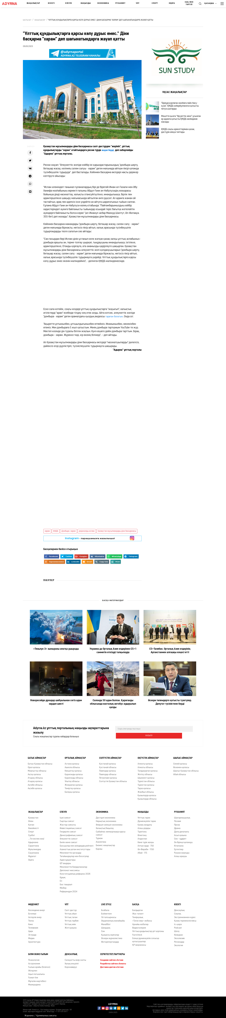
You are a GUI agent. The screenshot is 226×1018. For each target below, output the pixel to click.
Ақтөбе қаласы (35, 786)
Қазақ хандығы (145, 823)
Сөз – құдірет (180, 837)
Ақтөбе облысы (35, 783)
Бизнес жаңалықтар (105, 843)
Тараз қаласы (144, 786)
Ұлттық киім (70, 922)
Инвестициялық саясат (71, 826)
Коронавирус (71, 965)
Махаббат (106, 922)
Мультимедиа (34, 847)
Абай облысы (179, 772)
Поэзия (177, 819)
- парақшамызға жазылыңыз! (90, 538)
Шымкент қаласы (146, 776)
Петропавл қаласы (108, 776)
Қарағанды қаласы (74, 772)
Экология (178, 943)
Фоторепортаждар (110, 940)
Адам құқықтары (68, 858)
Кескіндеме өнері (36, 908)
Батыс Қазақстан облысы (40, 762)
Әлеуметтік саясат (69, 837)
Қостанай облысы (107, 765)
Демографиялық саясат (71, 833)
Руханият (120, 3)
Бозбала (105, 908)
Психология (33, 958)
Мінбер (63, 886)
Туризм (99, 836)
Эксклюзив (179, 936)
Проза (177, 823)
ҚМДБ (55, 531)
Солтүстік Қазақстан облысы (113, 779)
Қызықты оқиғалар (110, 933)
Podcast (178, 926)
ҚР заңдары (65, 861)
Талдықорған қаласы (148, 769)
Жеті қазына (71, 926)
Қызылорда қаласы (147, 793)
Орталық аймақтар (75, 756)
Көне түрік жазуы (146, 840)
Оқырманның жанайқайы (113, 919)
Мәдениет (33, 902)
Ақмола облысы (72, 765)
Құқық (62, 875)
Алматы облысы (145, 765)
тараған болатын (114, 316)
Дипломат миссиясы (70, 868)
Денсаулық (179, 908)
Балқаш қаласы (72, 790)
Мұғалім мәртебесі (37, 979)
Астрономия (34, 961)
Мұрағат (32, 854)
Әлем (30, 819)
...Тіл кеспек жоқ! (36, 837)
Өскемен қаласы (181, 765)
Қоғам (31, 823)
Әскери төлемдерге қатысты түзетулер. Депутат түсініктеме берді (170, 702)
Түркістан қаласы (146, 783)
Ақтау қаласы (34, 772)
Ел (61, 879)
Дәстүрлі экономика (105, 816)
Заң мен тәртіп (189, 3)
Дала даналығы (181, 830)
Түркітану (142, 830)
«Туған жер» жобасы (142, 919)
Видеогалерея (139, 926)
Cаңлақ (177, 912)
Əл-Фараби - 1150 (146, 847)
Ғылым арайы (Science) (39, 965)
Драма (177, 826)
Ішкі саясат (65, 816)
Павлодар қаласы (107, 769)
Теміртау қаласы (73, 786)
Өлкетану (142, 833)
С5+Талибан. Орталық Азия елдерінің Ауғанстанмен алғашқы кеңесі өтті (169, 651)
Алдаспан (142, 837)
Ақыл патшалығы (36, 972)
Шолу (176, 929)
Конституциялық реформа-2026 (75, 872)
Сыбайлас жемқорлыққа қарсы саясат (110, 831)
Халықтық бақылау (105, 826)
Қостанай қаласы (107, 762)
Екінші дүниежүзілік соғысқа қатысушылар (145, 937)
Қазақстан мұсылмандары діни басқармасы (117, 531)
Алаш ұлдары (144, 826)
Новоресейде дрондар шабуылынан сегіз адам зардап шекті (56, 702)
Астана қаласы (72, 762)
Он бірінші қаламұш (183, 840)
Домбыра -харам (68, 531)
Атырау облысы (35, 776)
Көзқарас (178, 933)
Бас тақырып (66, 882)
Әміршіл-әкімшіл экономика (109, 823)
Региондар (179, 940)
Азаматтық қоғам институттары (75, 847)
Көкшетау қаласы (73, 769)
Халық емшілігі (72, 961)
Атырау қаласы (35, 779)
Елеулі (68, 3)
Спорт (155, 3)
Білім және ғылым (38, 952)
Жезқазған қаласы (74, 783)
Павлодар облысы (107, 772)
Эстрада (32, 933)
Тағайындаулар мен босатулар (74, 854)
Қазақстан (33, 816)
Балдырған (137, 908)
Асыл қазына (180, 833)
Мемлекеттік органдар (70, 851)
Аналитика (101, 840)
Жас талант (138, 912)
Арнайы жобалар (140, 922)
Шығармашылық (182, 816)
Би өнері (32, 912)
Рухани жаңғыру (181, 851)
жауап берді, (109, 150)
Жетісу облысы (145, 772)
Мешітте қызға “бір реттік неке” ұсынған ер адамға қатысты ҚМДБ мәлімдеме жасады (181, 124)
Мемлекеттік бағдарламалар (73, 865)
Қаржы (99, 847)
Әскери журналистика (111, 936)
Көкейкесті (33, 826)
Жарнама (29, 1013)
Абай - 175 (142, 851)
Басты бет (27, 20)
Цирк (30, 929)
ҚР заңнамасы (139, 943)
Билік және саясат (68, 840)
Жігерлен (32, 968)
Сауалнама (33, 851)
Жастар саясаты (68, 823)
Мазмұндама (34, 982)
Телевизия (33, 926)
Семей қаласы (180, 762)
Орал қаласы (34, 765)
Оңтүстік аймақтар (148, 756)
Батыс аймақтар (37, 756)
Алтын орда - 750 (146, 844)
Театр (31, 919)
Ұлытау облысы (72, 779)
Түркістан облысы (146, 779)
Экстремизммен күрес (185, 915)
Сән (103, 929)
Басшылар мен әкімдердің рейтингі (76, 844)
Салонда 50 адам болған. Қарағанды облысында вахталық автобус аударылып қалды (113, 704)
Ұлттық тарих (144, 816)
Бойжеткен (106, 912)
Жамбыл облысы (146, 790)
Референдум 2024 (68, 889)
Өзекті (51, 3)
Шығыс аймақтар (183, 756)
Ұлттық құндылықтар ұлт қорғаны (148, 929)
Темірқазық (137, 915)
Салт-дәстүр (71, 908)
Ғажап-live (33, 975)
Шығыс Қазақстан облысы (186, 769)
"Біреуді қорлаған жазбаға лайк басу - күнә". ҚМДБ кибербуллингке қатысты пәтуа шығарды (183, 107)
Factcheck (137, 933)
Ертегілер (178, 847)
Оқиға (172, 3)
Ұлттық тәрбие (72, 919)
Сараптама (33, 844)
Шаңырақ (105, 926)
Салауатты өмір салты (75, 958)
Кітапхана (178, 844)
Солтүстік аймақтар (110, 756)
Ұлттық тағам (71, 915)
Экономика (103, 3)
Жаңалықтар (33, 3)
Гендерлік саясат (68, 830)
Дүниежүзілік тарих (147, 819)
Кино (30, 922)
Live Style (106, 902)
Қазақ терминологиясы (185, 919)
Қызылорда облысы (147, 797)
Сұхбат (31, 833)
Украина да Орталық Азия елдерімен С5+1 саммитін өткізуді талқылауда (113, 651)
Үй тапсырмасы (108, 915)
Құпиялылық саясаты (46, 1013)
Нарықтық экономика (106, 819)
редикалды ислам (87, 531)
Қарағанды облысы (74, 776)
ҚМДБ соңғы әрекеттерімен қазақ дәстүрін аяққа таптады (181, 138)
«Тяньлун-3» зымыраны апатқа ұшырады (56, 649)
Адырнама (33, 840)
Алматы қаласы (145, 762)
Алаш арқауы (180, 854)
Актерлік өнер (35, 915)
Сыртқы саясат (67, 819)
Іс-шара (178, 922)
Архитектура (34, 940)
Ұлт (138, 3)
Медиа (31, 936)
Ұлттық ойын (71, 912)
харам (47, 531)
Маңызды (86, 3)
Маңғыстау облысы (37, 769)
